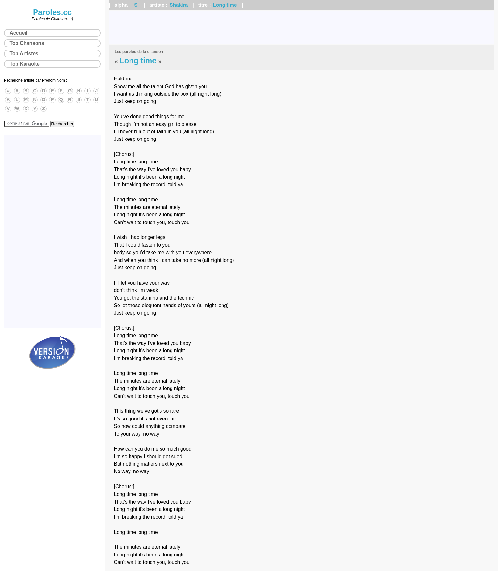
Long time (225, 5)
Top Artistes (24, 53)
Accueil (18, 33)
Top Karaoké (25, 64)
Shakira (179, 5)
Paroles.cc (52, 12)
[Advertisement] (301, 27)
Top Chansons (27, 43)
